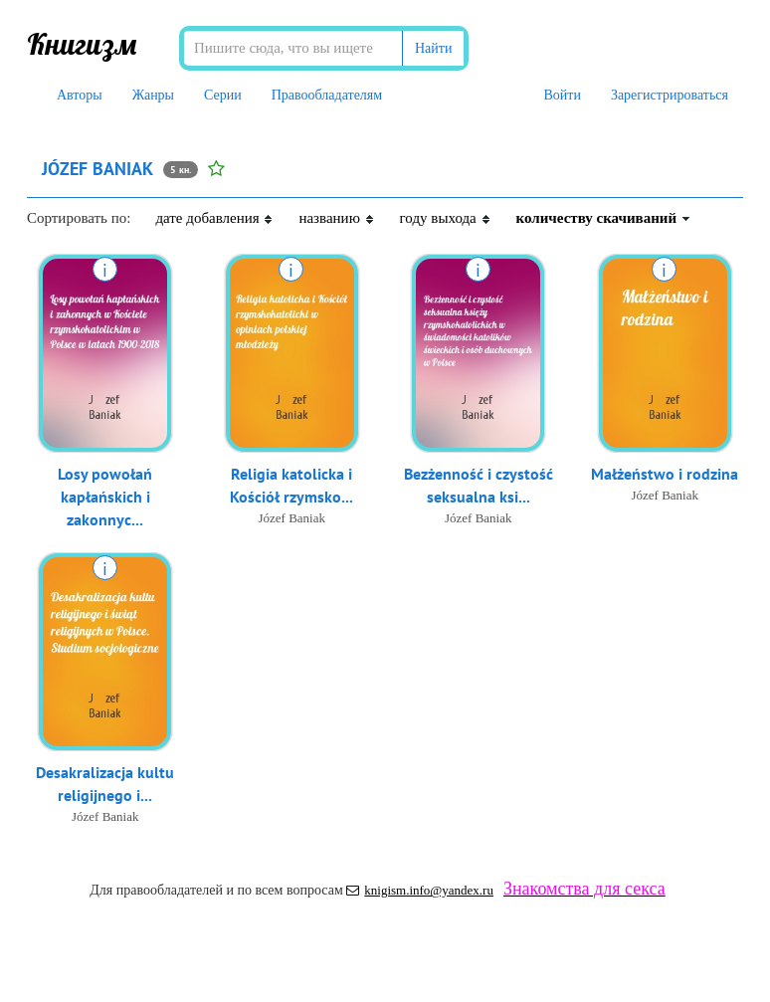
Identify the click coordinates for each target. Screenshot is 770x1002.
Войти (561, 95)
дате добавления (214, 218)
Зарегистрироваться (669, 95)
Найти (433, 48)
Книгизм (82, 44)
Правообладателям (327, 95)
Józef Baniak (291, 517)
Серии (223, 95)
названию (336, 218)
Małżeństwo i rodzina (664, 474)
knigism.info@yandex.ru (419, 890)
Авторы (79, 95)
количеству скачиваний (603, 218)
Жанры (153, 95)
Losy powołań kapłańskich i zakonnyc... (105, 496)
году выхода (445, 218)
